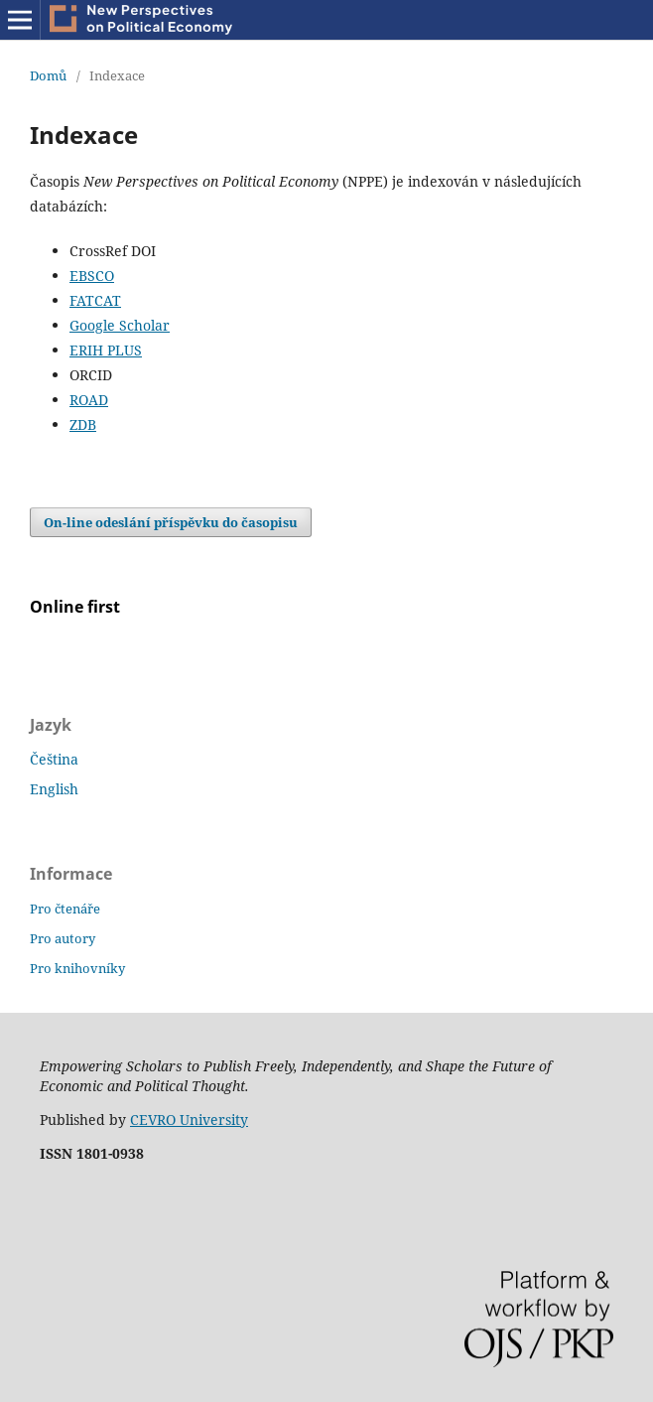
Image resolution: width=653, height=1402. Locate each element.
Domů (48, 75)
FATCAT (95, 300)
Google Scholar (119, 325)
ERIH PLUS (105, 350)
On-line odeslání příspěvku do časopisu (171, 522)
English (54, 788)
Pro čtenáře (65, 908)
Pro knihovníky (77, 968)
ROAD (88, 399)
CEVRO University (189, 1119)
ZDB (82, 424)
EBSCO (91, 275)
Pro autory (62, 938)
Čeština (54, 759)
